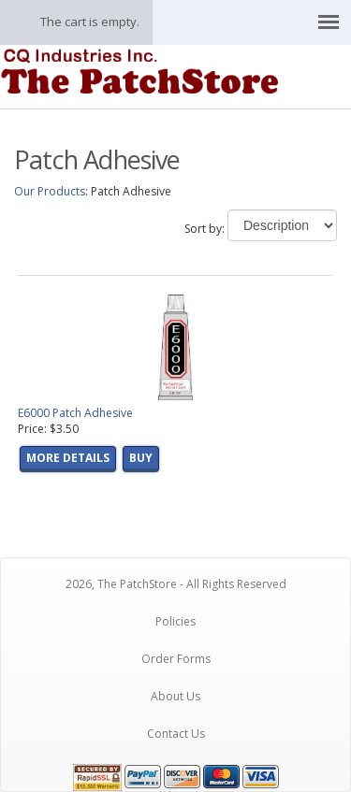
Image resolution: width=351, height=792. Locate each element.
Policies (175, 621)
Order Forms (176, 659)
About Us (175, 696)
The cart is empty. (89, 21)
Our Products (49, 191)
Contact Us (176, 734)
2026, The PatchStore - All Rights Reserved (176, 584)
